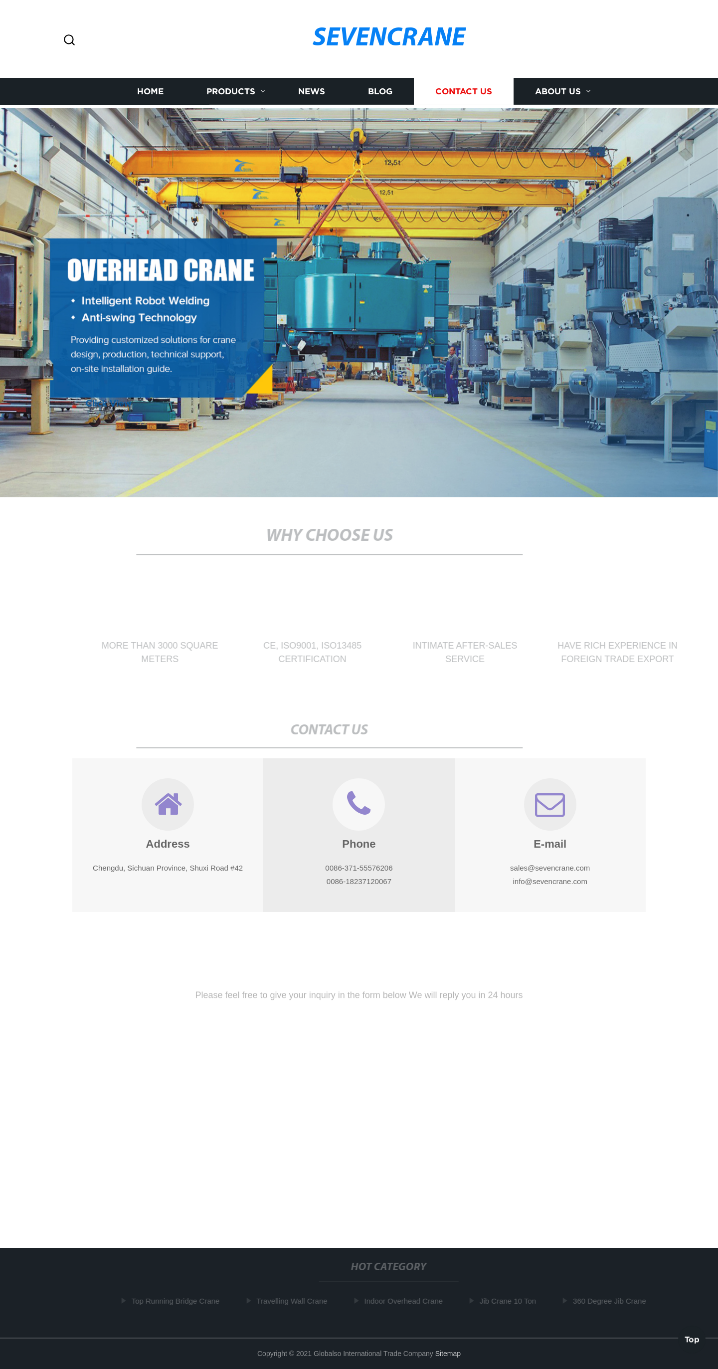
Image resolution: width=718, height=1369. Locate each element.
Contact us (463, 92)
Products (230, 92)
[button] (69, 40)
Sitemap (448, 1354)
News (311, 92)
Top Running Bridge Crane (177, 1301)
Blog (380, 92)
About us (558, 92)
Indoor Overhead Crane (405, 1301)
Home (150, 92)
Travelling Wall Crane (293, 1301)
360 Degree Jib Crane (611, 1301)
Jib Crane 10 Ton (510, 1301)
